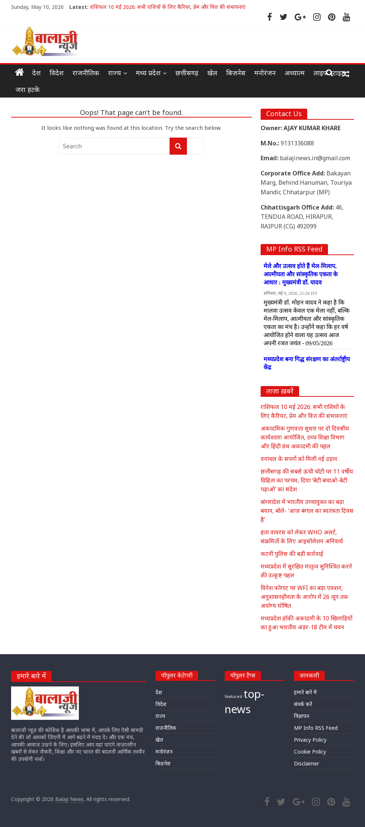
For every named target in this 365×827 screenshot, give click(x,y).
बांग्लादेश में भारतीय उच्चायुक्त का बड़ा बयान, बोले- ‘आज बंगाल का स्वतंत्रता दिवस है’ (307, 511)
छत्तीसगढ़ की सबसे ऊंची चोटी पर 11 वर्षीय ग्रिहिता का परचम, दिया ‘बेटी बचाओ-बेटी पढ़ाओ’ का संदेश (307, 480)
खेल (212, 72)
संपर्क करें (303, 704)
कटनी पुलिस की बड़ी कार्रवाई (292, 554)
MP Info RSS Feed (316, 727)
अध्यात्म (295, 72)
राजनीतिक (86, 72)
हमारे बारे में (305, 692)
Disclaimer (306, 763)
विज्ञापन (301, 715)
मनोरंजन (265, 72)
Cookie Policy (310, 751)
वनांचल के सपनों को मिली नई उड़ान (299, 459)
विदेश (57, 72)
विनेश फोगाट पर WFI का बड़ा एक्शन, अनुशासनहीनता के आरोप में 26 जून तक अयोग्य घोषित (304, 597)
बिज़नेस (235, 72)
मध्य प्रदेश (148, 72)
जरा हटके (28, 89)
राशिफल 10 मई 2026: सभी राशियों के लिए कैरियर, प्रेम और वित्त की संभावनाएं (167, 6)
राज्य (114, 72)
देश (36, 72)
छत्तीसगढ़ (186, 72)
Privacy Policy (310, 739)
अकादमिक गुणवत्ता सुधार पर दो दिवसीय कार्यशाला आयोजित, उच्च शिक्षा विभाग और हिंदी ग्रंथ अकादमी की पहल (305, 437)
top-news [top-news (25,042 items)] (244, 701)
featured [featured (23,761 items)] (233, 696)
